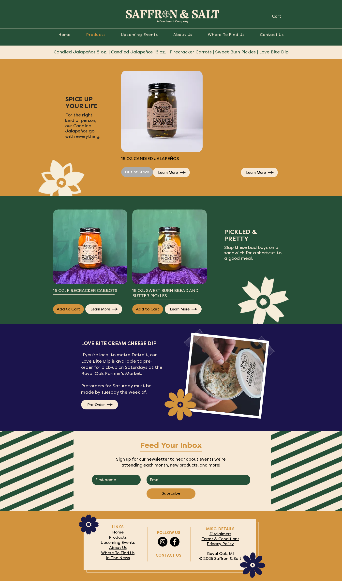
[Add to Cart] (68, 309)
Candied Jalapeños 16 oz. (138, 52)
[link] (281, 16)
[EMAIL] (197, 480)
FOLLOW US (168, 533)
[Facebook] (174, 542)
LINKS (118, 527)
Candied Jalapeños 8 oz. (80, 52)
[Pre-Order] (99, 404)
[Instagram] (162, 542)
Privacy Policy (220, 543)
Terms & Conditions (220, 538)
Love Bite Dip (273, 52)
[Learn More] (171, 172)
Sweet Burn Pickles (235, 52)
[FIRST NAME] (115, 480)
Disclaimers (220, 534)
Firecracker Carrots (191, 52)
